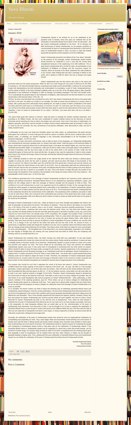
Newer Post (12, 412)
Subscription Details (61, 23)
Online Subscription (78, 23)
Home (9, 23)
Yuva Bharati (21, 9)
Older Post (88, 412)
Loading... (100, 84)
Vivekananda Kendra (95, 23)
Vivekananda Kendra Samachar (41, 23)
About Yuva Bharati (20, 23)
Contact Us (109, 23)
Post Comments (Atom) (23, 415)
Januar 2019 (16, 354)
